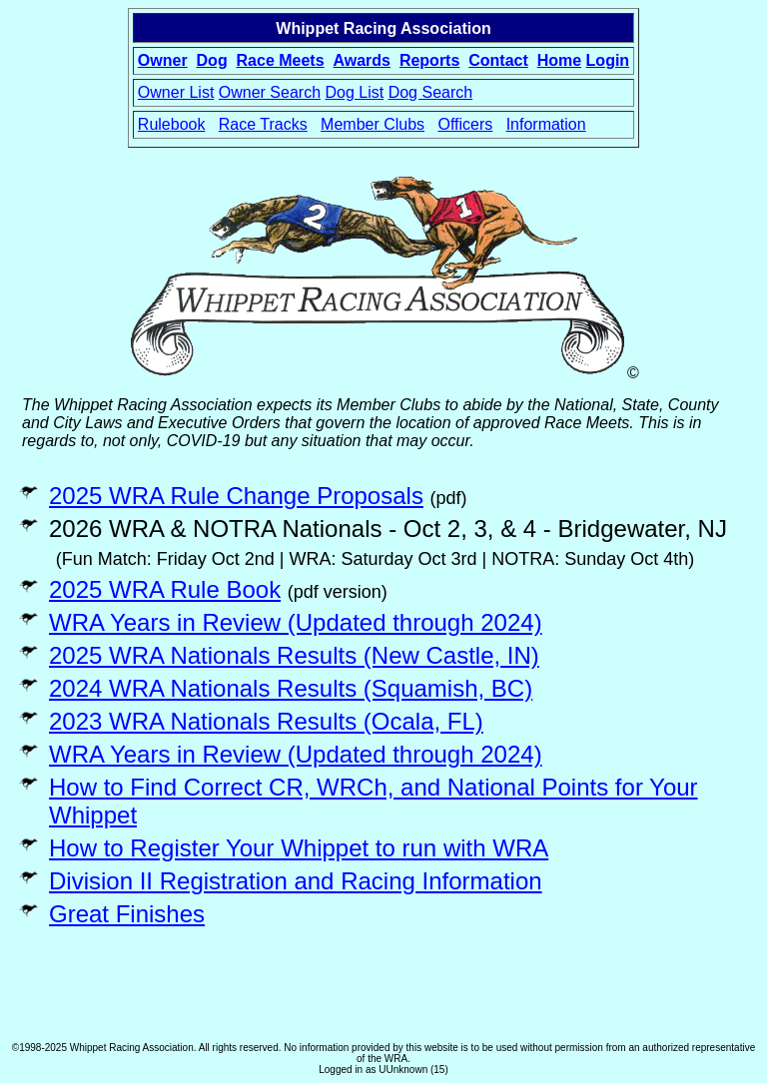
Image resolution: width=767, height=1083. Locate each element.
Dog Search (430, 92)
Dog (212, 60)
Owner (163, 60)
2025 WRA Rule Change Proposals (236, 495)
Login (608, 60)
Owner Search (270, 92)
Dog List (355, 92)
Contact (498, 60)
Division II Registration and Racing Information (295, 880)
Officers (464, 124)
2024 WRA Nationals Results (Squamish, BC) (290, 688)
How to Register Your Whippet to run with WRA (298, 847)
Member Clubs (372, 124)
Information (546, 124)
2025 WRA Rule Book (165, 589)
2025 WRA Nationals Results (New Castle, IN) (294, 655)
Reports (429, 60)
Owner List (176, 92)
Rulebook (172, 124)
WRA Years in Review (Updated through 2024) (295, 622)
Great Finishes (127, 913)
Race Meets (281, 60)
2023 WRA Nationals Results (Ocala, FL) (266, 721)
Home (559, 60)
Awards (361, 60)
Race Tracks (263, 124)
